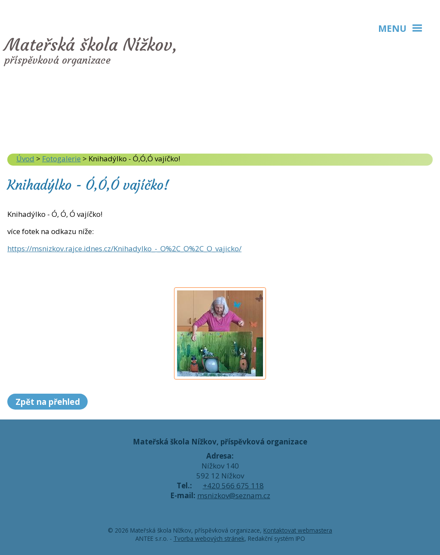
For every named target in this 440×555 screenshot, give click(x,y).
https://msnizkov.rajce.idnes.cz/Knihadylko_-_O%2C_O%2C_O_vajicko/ (124, 248)
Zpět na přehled (47, 401)
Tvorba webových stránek (209, 538)
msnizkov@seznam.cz (233, 495)
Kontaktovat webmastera (297, 530)
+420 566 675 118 (233, 485)
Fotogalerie (61, 158)
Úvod (25, 158)
